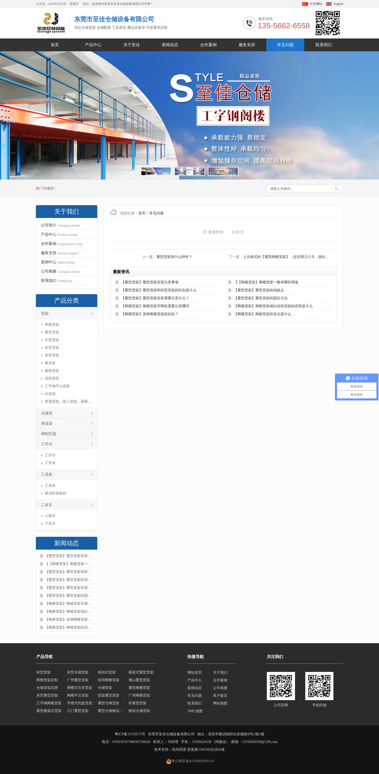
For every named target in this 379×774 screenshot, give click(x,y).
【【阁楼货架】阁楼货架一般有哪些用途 (69, 564)
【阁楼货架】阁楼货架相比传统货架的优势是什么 (69, 611)
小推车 (50, 516)
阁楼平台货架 (78, 696)
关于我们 (220, 672)
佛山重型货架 (139, 680)
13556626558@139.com (260, 742)
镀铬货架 (52, 371)
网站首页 (194, 672)
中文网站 (316, 4)
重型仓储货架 (108, 703)
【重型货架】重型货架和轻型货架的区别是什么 (69, 572)
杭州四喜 (179, 749)
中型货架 (52, 340)
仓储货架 (105, 688)
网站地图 (220, 703)
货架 (45, 313)
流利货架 (52, 378)
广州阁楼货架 (139, 696)
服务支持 (247, 45)
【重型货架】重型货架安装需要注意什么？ (69, 588)
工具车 (46, 505)
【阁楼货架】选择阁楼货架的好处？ (69, 619)
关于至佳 (131, 45)
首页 (55, 45)
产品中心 (93, 45)
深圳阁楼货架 (108, 680)
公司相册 (220, 688)
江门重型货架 (78, 711)
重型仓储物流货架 (111, 711)
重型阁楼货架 (139, 688)
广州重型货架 (78, 680)
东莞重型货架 (47, 696)
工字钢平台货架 (57, 386)
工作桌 (50, 463)
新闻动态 (170, 45)
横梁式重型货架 (141, 672)
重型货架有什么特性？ (174, 257)
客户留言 (220, 696)
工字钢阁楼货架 (48, 703)
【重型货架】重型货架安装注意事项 (69, 556)
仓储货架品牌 (47, 688)
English (338, 4)
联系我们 (323, 45)
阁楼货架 (52, 324)
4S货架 (50, 394)
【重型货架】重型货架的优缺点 (69, 580)
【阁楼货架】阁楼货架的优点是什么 (69, 627)
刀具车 (50, 523)
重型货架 (52, 332)
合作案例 (208, 45)
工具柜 (46, 474)
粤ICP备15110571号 (130, 734)
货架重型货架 (108, 696)
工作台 (46, 444)
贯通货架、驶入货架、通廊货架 (68, 401)
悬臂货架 (52, 355)
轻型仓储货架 (78, 672)
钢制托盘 (48, 434)
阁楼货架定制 (47, 680)
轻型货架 (52, 348)
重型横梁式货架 (48, 711)
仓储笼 (46, 413)
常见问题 (285, 45)
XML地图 (195, 711)
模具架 (50, 363)
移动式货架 (107, 672)
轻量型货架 (137, 703)
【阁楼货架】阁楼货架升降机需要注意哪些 (69, 604)
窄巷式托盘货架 (79, 703)
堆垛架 (46, 423)
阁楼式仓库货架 (79, 688)
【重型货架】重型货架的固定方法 (69, 596)
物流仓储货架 (139, 711)
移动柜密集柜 (55, 493)
